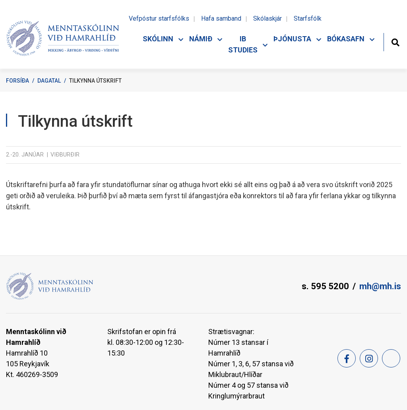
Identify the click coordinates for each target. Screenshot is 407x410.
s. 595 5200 (325, 286)
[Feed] (391, 358)
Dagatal (49, 80)
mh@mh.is (380, 286)
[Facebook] (346, 358)
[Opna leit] (395, 41)
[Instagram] (369, 358)
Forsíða (17, 80)
